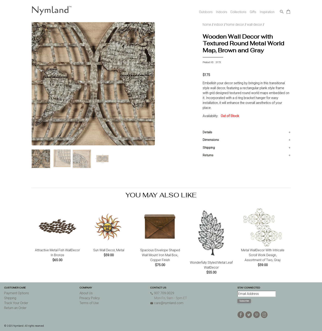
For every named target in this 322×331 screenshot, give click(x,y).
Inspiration (267, 12)
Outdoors (206, 12)
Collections (238, 12)
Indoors (221, 12)
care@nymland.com (166, 303)
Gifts (253, 12)
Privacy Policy (89, 298)
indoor (218, 24)
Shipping (209, 147)
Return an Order (15, 308)
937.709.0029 (162, 293)
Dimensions (211, 140)
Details (207, 132)
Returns (208, 155)
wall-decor (254, 24)
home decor (235, 24)
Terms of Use (89, 303)
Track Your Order (16, 303)
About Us (86, 293)
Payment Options (16, 293)
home (207, 24)
